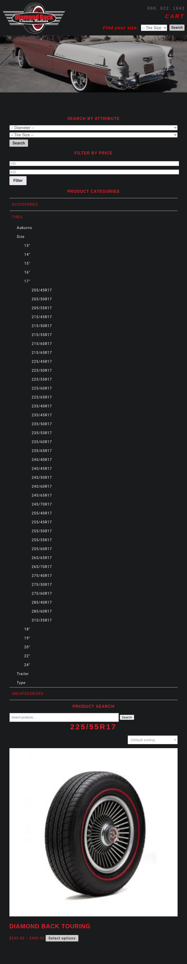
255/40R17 (42, 513)
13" (27, 246)
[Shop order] (153, 740)
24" (27, 665)
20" (27, 647)
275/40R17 (42, 576)
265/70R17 (42, 567)
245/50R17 (42, 478)
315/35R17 (42, 620)
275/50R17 (42, 585)
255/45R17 (42, 522)
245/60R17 (42, 486)
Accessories (25, 204)
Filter (18, 180)
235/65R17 (42, 451)
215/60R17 (42, 344)
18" (27, 629)
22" (27, 656)
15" (27, 263)
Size (21, 237)
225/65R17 (42, 397)
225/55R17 (42, 379)
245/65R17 (42, 495)
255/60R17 (42, 549)
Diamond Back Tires (33, 18)
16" (27, 272)
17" (27, 281)
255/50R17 (42, 531)
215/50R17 (42, 326)
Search (127, 717)
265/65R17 (42, 558)
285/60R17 (42, 611)
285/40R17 (42, 602)
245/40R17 (42, 460)
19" (27, 638)
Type (21, 683)
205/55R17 (42, 308)
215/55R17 (42, 335)
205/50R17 (42, 299)
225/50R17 (42, 370)
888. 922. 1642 (166, 8)
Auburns (24, 228)
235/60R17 (42, 442)
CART (175, 16)
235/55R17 (42, 433)
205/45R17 (42, 290)
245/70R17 (42, 504)
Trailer (23, 674)
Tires (17, 217)
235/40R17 (42, 406)
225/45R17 (42, 362)
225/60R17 (42, 388)
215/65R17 (42, 353)
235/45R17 (42, 415)
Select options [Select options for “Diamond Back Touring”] (62, 938)
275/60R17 (42, 593)
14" (27, 254)
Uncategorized (28, 694)
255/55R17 (42, 540)
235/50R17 (42, 424)
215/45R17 (42, 317)
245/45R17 (42, 469)
